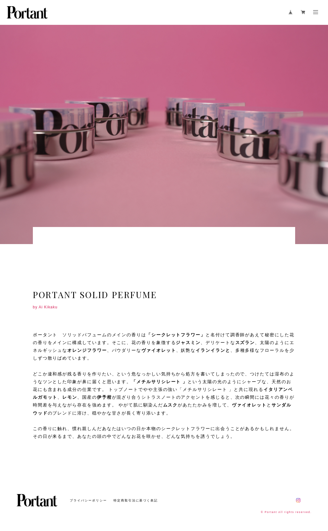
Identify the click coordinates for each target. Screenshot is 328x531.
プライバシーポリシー (88, 500)
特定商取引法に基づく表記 (135, 500)
